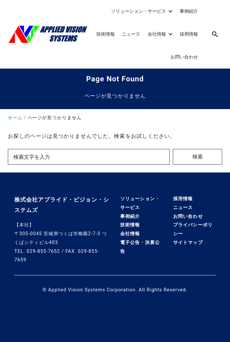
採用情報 (183, 199)
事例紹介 (130, 216)
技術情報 (130, 225)
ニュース (183, 207)
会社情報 (130, 233)
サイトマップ (188, 242)
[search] (215, 34)
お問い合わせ (188, 216)
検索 (197, 157)
